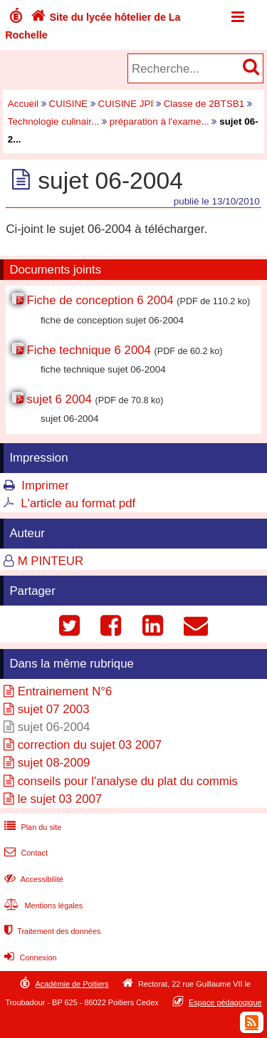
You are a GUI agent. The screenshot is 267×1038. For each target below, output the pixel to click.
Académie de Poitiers (71, 984)
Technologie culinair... (53, 121)
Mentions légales (42, 905)
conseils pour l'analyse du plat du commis (128, 781)
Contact (24, 852)
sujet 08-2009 (54, 762)
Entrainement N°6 (65, 691)
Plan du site (31, 827)
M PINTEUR (50, 561)
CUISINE (68, 103)
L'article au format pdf (78, 503)
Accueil (23, 103)
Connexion (28, 957)
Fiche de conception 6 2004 (99, 300)
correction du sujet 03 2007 (90, 745)
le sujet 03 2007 (60, 799)
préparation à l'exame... (159, 121)
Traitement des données (50, 931)
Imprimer (44, 485)
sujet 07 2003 (54, 709)
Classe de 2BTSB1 (204, 103)
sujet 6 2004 (58, 399)
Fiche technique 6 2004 (88, 350)
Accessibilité (32, 879)
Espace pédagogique (225, 1002)
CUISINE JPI (126, 103)
